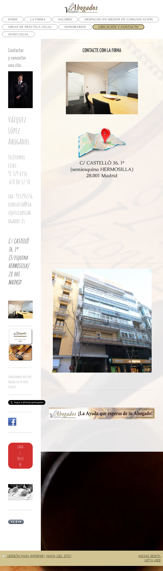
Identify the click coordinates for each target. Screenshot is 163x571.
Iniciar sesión (149, 556)
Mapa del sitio (58, 556)
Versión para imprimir (23, 556)
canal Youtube (20, 455)
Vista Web (152, 560)
